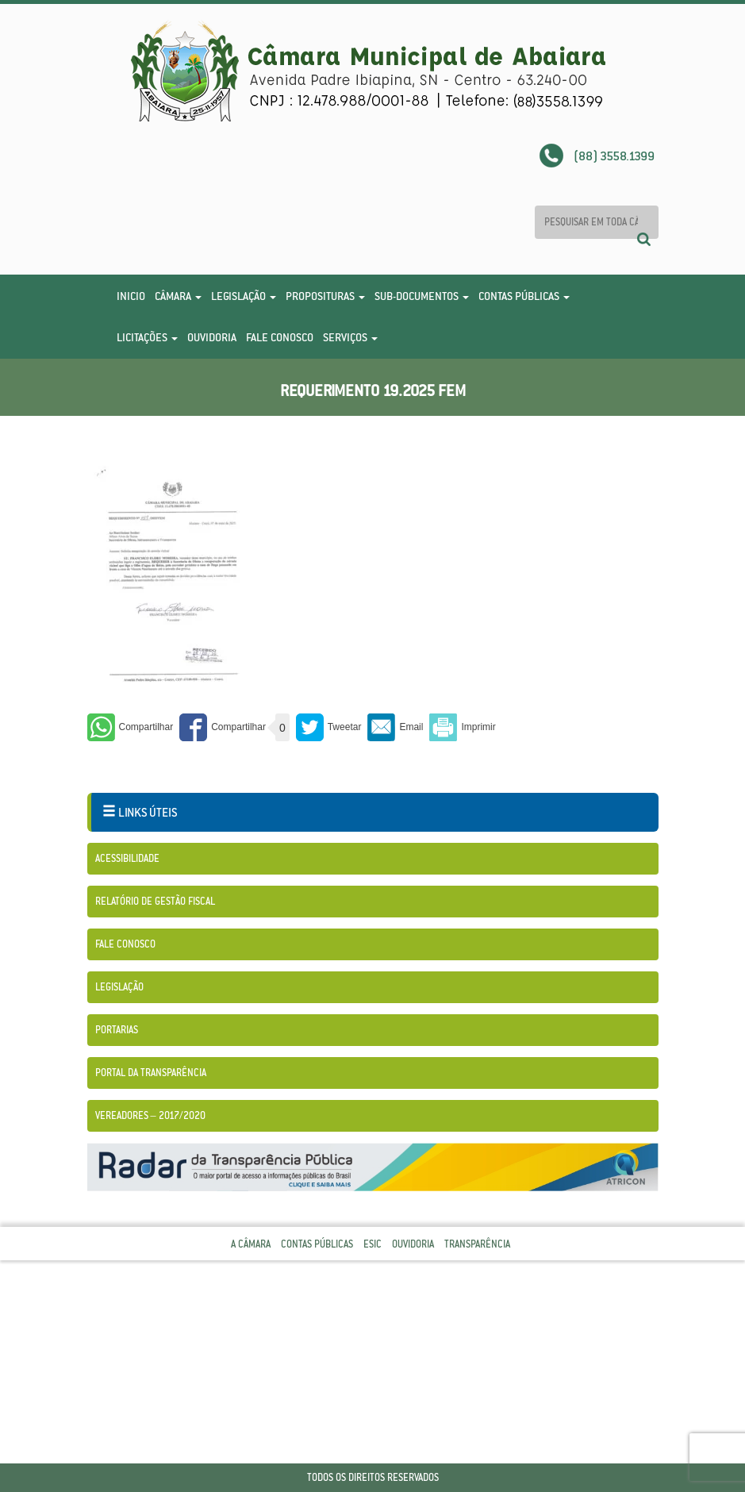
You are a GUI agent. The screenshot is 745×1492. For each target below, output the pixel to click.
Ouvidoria (211, 337)
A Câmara (251, 1244)
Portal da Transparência (150, 1073)
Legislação (243, 296)
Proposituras (325, 296)
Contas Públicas (524, 296)
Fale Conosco (279, 337)
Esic (372, 1244)
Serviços (350, 337)
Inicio (131, 296)
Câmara (178, 296)
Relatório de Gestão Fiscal (155, 901)
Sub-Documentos (421, 296)
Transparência (477, 1244)
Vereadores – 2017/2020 (150, 1115)
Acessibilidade (127, 858)
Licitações (147, 337)
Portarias (116, 1030)
